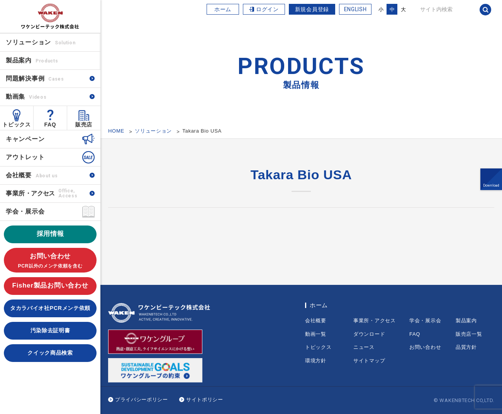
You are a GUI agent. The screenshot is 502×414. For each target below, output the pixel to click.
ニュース (364, 347)
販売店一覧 (469, 334)
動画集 (26, 96)
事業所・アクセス (374, 320)
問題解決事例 (35, 78)
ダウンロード (369, 334)
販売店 (83, 124)
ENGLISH (355, 9)
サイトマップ (369, 361)
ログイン (267, 9)
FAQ (50, 124)
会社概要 (32, 175)
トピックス (16, 124)
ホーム (222, 9)
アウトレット (25, 157)
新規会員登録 (312, 9)
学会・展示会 (25, 211)
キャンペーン (25, 139)
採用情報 (50, 233)
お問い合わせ (50, 261)
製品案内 (466, 320)
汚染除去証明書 (50, 330)
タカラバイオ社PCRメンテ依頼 (50, 308)
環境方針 (315, 361)
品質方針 (466, 347)
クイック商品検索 (50, 353)
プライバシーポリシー (141, 399)
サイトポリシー (204, 399)
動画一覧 (315, 334)
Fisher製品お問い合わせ (50, 285)
